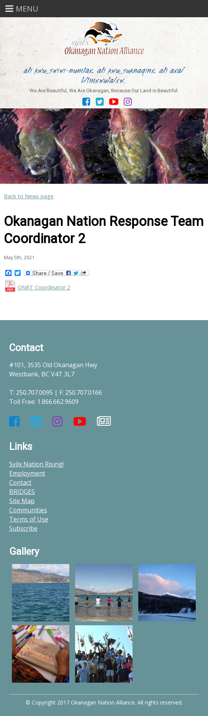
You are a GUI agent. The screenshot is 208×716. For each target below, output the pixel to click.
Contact (20, 482)
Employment (27, 473)
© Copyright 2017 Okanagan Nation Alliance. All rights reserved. (104, 702)
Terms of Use (28, 519)
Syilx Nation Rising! (36, 464)
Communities (28, 510)
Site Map (21, 501)
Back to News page (29, 196)
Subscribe (23, 528)
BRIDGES (22, 491)
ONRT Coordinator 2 (44, 287)
